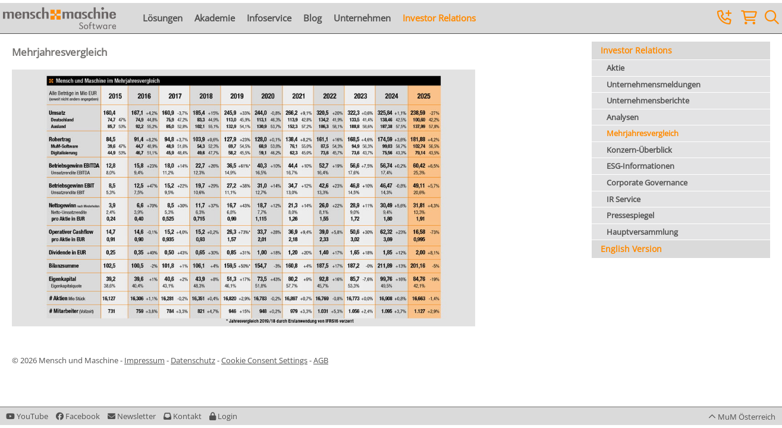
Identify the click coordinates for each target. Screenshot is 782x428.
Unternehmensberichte (648, 100)
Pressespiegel (630, 215)
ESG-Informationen (640, 165)
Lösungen (163, 18)
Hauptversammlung (642, 231)
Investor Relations (439, 18)
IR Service (623, 199)
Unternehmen (362, 18)
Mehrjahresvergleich (643, 133)
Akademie (214, 18)
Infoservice (269, 18)
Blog (312, 18)
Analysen (623, 117)
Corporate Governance (647, 182)
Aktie (615, 67)
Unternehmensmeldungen (654, 84)
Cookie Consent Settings (264, 360)
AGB (320, 360)
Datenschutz (193, 360)
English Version (631, 248)
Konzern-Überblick (639, 149)
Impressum (144, 360)
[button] (223, 416)
